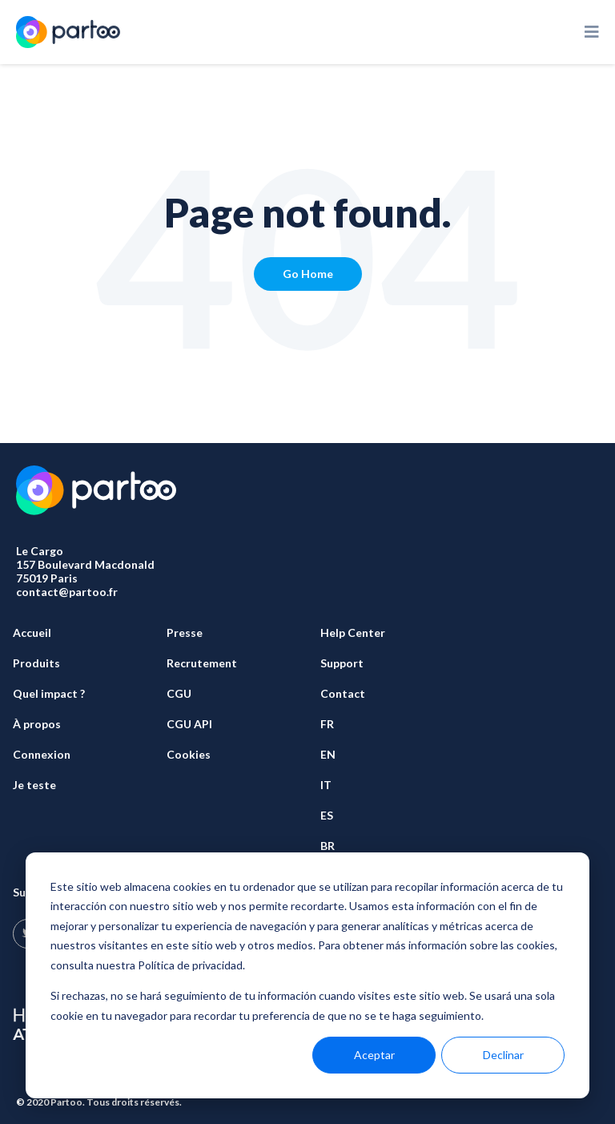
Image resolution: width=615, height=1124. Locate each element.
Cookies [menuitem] (189, 754)
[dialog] (307, 975)
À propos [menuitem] (37, 724)
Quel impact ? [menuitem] (49, 693)
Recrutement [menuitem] (202, 663)
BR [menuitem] (327, 845)
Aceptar (374, 1055)
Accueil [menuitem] (32, 632)
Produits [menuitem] (36, 663)
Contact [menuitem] (342, 693)
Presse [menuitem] (185, 632)
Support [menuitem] (342, 663)
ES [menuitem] (326, 815)
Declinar (503, 1055)
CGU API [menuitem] (189, 724)
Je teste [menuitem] (34, 785)
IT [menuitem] (326, 785)
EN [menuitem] (328, 754)
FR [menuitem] (327, 724)
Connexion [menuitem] (41, 754)
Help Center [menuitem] (352, 632)
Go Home (308, 273)
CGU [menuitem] (179, 693)
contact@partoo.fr (67, 591)
